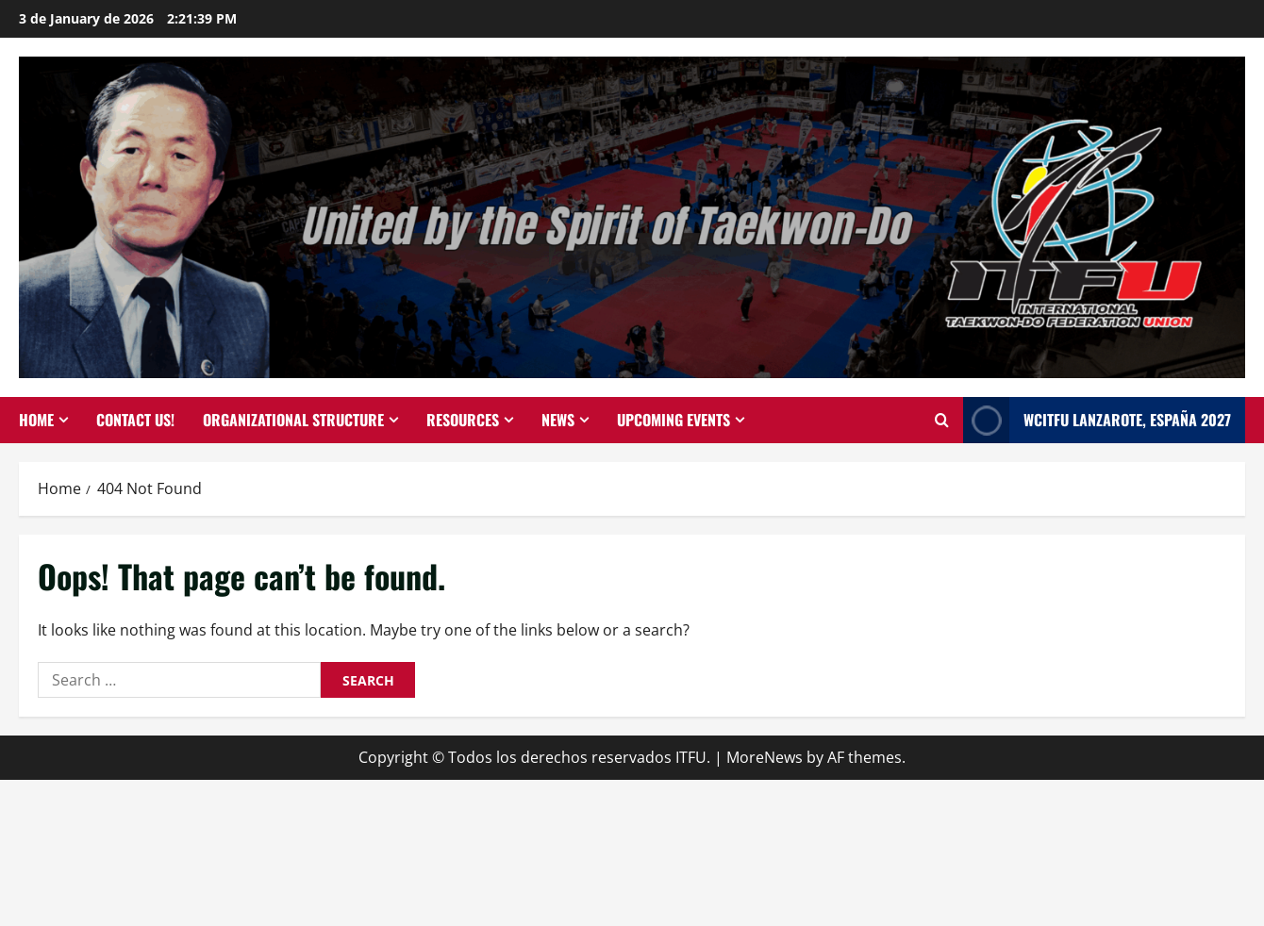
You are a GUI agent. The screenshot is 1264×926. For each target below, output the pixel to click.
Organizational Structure (293, 419)
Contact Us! (135, 419)
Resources (462, 419)
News (557, 419)
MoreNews (764, 757)
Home (36, 419)
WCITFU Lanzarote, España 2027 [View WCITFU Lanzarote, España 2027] (1097, 420)
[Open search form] (942, 420)
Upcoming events (673, 419)
